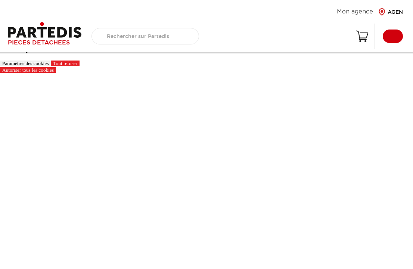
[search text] (145, 36)
